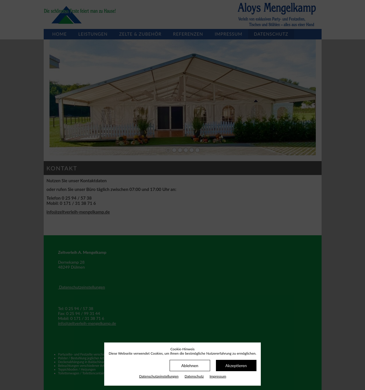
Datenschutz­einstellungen (159, 376)
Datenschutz (194, 376)
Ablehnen (189, 365)
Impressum (218, 376)
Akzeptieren (236, 365)
